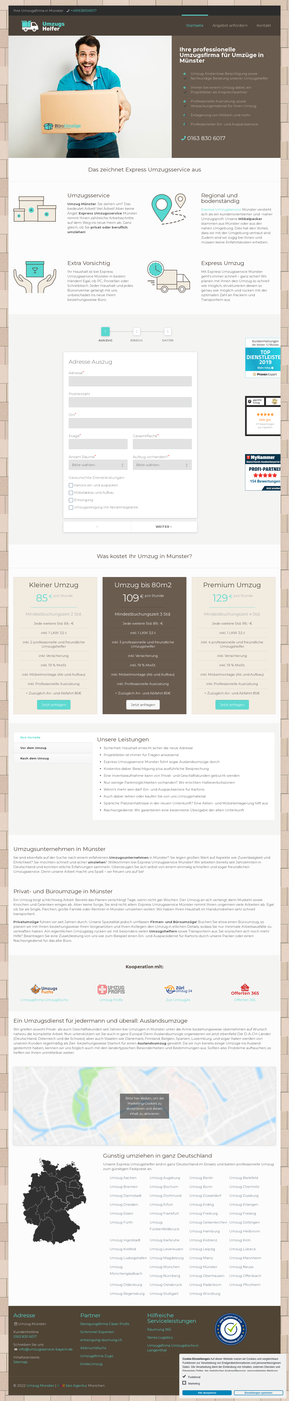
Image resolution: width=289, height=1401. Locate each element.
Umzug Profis (111, 1000)
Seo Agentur (76, 1385)
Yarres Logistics (160, 1337)
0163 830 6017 (206, 138)
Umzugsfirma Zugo (96, 1356)
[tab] (53, 737)
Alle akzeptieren (207, 1392)
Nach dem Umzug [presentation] (34, 758)
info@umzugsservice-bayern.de (46, 1349)
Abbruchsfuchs (93, 1348)
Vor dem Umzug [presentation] (33, 748)
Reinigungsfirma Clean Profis (104, 1324)
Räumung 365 (159, 1329)
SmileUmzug (91, 1364)
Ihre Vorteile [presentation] (30, 737)
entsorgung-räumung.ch (101, 1340)
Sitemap (20, 1362)
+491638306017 (84, 10)
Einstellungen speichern (258, 1392)
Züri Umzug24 (178, 1000)
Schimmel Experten (97, 1332)
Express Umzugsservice (221, 209)
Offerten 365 (245, 1000)
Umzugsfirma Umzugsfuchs (44, 1000)
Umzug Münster (40, 1385)
